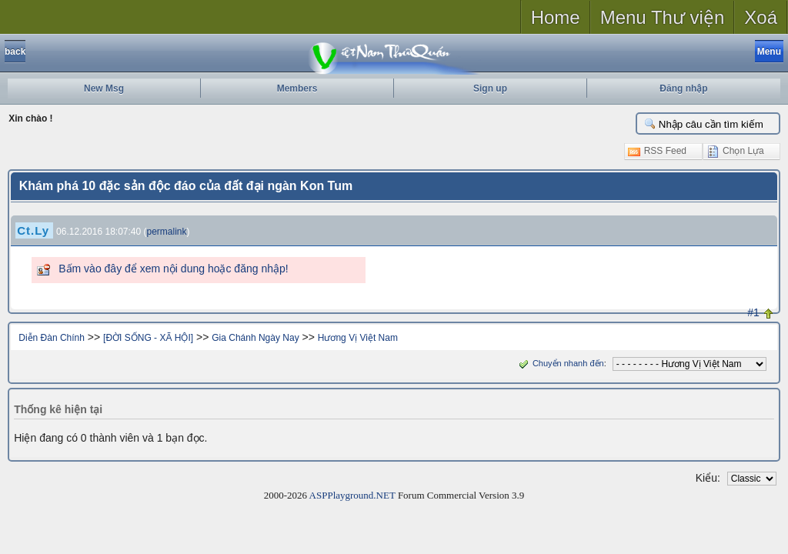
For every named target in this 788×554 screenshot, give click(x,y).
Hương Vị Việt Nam (358, 337)
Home (555, 17)
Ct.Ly (33, 230)
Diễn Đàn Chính (51, 337)
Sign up (490, 88)
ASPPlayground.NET (352, 495)
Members (297, 88)
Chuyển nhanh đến (560, 363)
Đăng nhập (683, 88)
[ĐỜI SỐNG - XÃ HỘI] (148, 337)
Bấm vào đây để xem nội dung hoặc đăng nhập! (173, 268)
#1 (753, 312)
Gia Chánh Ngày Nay (255, 337)
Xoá (760, 17)
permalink (167, 231)
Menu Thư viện (662, 17)
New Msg (104, 88)
